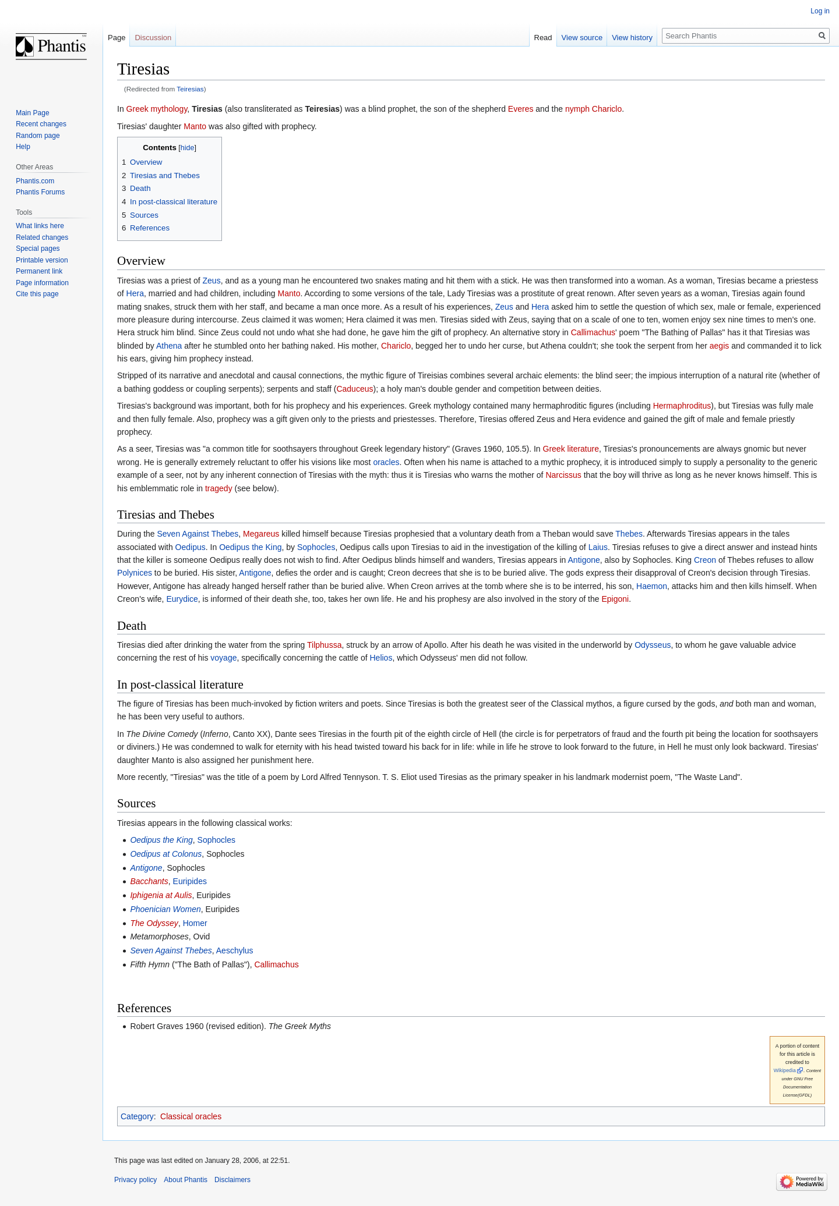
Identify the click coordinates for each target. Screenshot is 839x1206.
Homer (195, 923)
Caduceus (354, 388)
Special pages (37, 248)
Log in (820, 11)
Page (116, 37)
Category (137, 1116)
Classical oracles (190, 1116)
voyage (223, 657)
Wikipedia (785, 1070)
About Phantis (185, 1180)
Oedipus (190, 547)
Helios (380, 657)
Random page (37, 136)
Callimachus (593, 332)
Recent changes (41, 124)
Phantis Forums (40, 192)
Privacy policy (135, 1180)
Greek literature (571, 448)
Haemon (651, 586)
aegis (719, 345)
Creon (705, 560)
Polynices (134, 572)
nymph (577, 108)
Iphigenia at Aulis (161, 895)
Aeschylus (234, 950)
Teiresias (190, 89)
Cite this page (37, 294)
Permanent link (39, 271)
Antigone (584, 560)
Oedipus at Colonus (166, 854)
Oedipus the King (250, 547)
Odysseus (652, 645)
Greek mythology (157, 108)
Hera (135, 293)
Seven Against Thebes (197, 533)
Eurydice (182, 599)
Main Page (32, 113)
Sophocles (316, 547)
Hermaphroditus (682, 405)
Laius (598, 547)
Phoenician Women (165, 909)
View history (632, 37)
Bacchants (149, 881)
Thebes (629, 533)
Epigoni (615, 599)
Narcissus (563, 475)
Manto (195, 126)
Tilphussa (324, 645)
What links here (40, 226)
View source (582, 37)
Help (23, 147)
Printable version (42, 260)
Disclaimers (232, 1180)
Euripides (190, 881)
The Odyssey (154, 923)
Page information (42, 283)
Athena (169, 345)
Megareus (261, 533)
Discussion (153, 37)
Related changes (42, 237)
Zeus (212, 280)
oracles (386, 462)
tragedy (218, 488)
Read (543, 37)
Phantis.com (35, 181)
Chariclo (607, 108)
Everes (521, 108)
